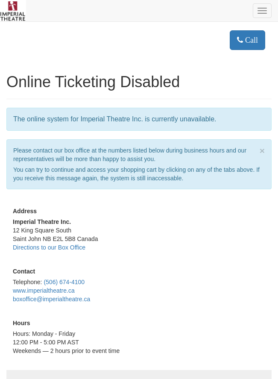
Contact (24, 271)
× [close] (262, 150)
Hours (21, 323)
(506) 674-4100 (64, 282)
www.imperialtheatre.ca (44, 290)
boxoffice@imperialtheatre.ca (51, 299)
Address (25, 211)
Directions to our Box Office (49, 247)
